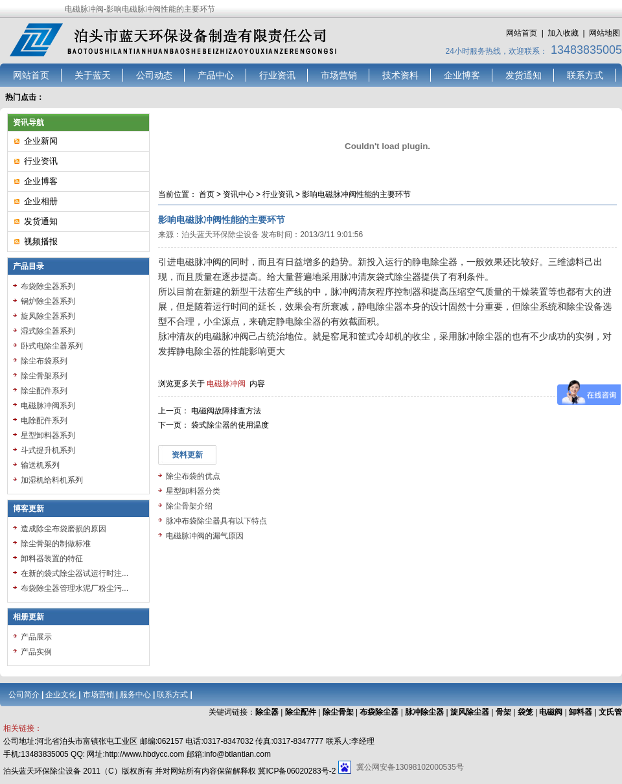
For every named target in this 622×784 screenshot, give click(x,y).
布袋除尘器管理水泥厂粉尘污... (74, 588)
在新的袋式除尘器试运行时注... (74, 573)
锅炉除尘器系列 (48, 301)
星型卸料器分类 (193, 491)
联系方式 (585, 75)
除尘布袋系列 (44, 360)
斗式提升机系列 (48, 450)
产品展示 (36, 636)
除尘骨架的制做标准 (56, 543)
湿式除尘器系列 (48, 331)
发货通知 (523, 75)
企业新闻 (41, 141)
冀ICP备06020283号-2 (297, 771)
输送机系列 (40, 465)
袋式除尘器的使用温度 (230, 425)
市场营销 (339, 75)
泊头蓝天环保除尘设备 (220, 234)
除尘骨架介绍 (189, 506)
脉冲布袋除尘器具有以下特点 (216, 520)
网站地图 (604, 33)
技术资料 (400, 75)
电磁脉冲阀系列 (48, 405)
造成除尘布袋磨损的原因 (63, 528)
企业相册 (41, 201)
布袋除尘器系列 (48, 286)
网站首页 (521, 33)
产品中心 (216, 75)
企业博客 (462, 75)
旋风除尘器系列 (48, 316)
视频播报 (41, 241)
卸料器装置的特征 (52, 558)
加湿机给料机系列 (52, 480)
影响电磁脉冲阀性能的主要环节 (356, 194)
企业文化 (60, 694)
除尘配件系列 (44, 390)
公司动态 (154, 75)
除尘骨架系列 (44, 375)
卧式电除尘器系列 (52, 346)
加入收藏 (563, 33)
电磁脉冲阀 (226, 383)
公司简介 (24, 694)
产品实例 (36, 651)
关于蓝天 (93, 75)
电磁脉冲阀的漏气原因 (205, 535)
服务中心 (135, 694)
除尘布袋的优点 (193, 476)
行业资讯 (277, 75)
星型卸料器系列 (48, 435)
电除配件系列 (44, 420)
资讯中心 (238, 194)
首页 (206, 194)
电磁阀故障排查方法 (226, 410)
